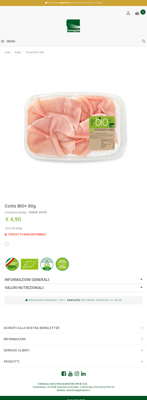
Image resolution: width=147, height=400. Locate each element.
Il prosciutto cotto (35, 52)
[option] (73, 127)
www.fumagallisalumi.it (78, 390)
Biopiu (18, 52)
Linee (7, 52)
